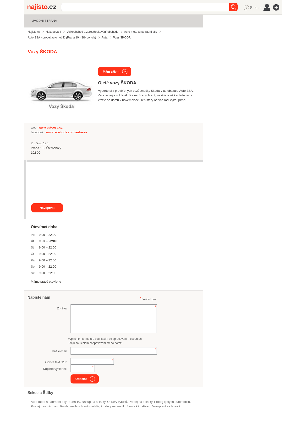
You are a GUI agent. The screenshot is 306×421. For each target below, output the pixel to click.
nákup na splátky (93, 402)
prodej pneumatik (112, 406)
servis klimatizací (138, 406)
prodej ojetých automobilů (172, 402)
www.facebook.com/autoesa (66, 132)
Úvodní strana (44, 20)
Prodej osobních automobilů (79, 406)
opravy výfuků (117, 402)
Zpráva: (62, 308)
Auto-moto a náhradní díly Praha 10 (55, 402)
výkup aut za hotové (166, 406)
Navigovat (47, 208)
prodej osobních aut (45, 406)
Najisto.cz (44, 7)
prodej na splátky (141, 402)
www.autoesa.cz (50, 127)
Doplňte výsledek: (55, 369)
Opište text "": (56, 362)
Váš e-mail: (59, 351)
